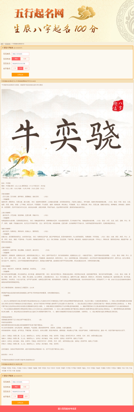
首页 (2, 44)
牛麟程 (119, 368)
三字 (20, 68)
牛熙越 (3, 368)
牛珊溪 (103, 368)
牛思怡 (9, 368)
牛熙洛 (113, 368)
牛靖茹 (19, 368)
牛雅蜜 (29, 368)
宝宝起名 (7, 44)
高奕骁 (18, 371)
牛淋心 (14, 368)
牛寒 (13, 371)
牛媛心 (84, 368)
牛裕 (123, 368)
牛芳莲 (68, 368)
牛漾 (48, 368)
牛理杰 (44, 368)
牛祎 (88, 368)
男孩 (16, 58)
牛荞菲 (108, 368)
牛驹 (126, 368)
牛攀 (39, 368)
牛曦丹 (63, 368)
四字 (26, 68)
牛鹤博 (78, 368)
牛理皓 (93, 368)
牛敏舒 (98, 368)
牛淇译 (58, 368)
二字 (14, 68)
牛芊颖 (73, 368)
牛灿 (130, 368)
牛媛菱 (35, 368)
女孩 (24, 58)
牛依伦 (24, 368)
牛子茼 (9, 371)
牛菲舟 (52, 368)
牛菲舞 (4, 371)
